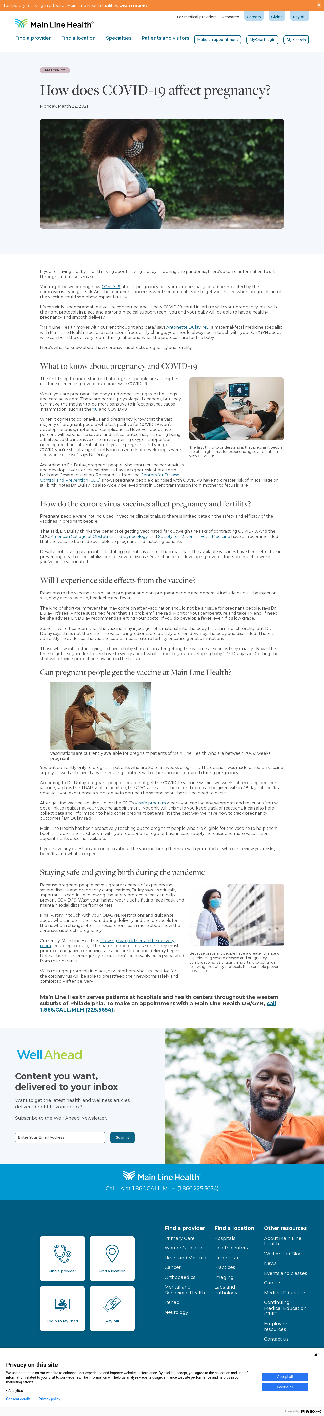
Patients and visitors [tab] (165, 38)
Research (230, 17)
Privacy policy (49, 1399)
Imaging (224, 1277)
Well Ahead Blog (283, 1254)
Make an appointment (217, 39)
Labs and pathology (225, 1290)
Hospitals (224, 1238)
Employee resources (275, 1326)
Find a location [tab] (78, 38)
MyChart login (262, 39)
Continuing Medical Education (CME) (285, 1308)
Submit (111, 1137)
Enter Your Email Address (30, 1137)
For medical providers (197, 17)
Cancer (173, 1267)
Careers (254, 17)
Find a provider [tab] (33, 38)
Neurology (176, 1312)
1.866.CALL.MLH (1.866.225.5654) (175, 1188)
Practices (224, 1267)
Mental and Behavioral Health (185, 1290)
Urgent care (227, 1258)
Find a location (234, 1228)
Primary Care (180, 1238)
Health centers (231, 1248)
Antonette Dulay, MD (187, 327)
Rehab (172, 1302)
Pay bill (299, 17)
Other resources (285, 1228)
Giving (277, 17)
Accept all (285, 1377)
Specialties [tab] (118, 38)
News (270, 1263)
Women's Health (183, 1248)
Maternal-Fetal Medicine (205, 536)
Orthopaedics (180, 1277)
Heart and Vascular (186, 1258)
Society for (169, 536)
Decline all (285, 1387)
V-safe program (150, 803)
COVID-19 (111, 286)
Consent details (18, 1399)
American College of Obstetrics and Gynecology (99, 536)
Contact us (276, 1339)
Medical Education (285, 1293)
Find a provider (185, 1228)
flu (95, 409)
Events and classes (285, 1273)
